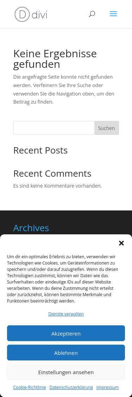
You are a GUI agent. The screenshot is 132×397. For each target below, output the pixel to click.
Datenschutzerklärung (71, 387)
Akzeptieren (66, 333)
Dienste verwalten (66, 314)
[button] (121, 243)
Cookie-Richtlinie (29, 387)
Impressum (107, 387)
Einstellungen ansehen (66, 372)
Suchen (106, 128)
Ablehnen (66, 352)
